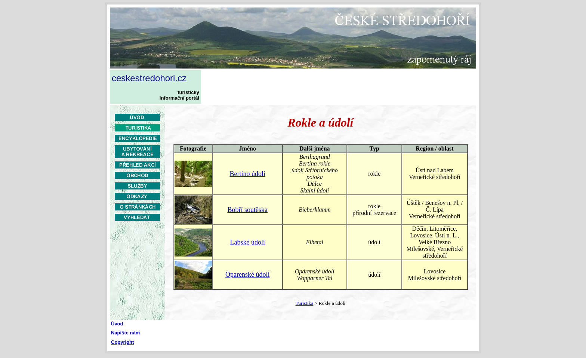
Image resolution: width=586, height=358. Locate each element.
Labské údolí (247, 242)
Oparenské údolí (247, 274)
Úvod (117, 324)
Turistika (305, 303)
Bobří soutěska (247, 209)
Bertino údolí (247, 174)
